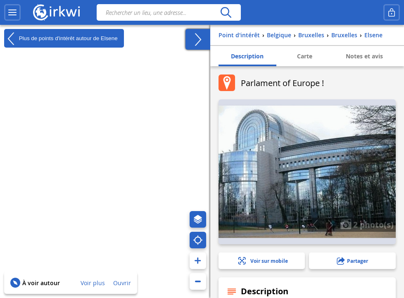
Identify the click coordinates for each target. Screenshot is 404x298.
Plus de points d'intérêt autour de (61, 38)
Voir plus (93, 283)
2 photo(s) (367, 224)
